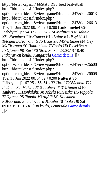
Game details (63, 55)
